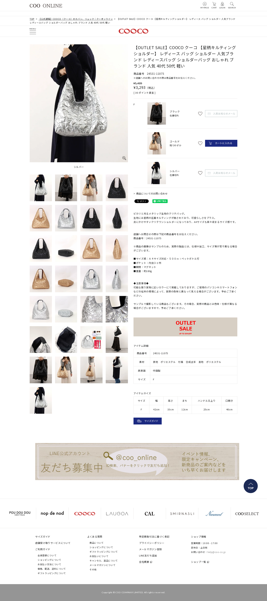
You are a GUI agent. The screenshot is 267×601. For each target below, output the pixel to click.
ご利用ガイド (42, 549)
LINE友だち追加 (148, 555)
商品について (97, 542)
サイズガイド (42, 536)
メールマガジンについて (102, 565)
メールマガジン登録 (150, 549)
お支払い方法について (49, 564)
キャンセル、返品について (104, 560)
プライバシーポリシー (151, 543)
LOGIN (222, 5)
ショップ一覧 (198, 562)
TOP (32, 18)
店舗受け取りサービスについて (53, 543)
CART (214, 5)
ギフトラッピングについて (52, 573)
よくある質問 (94, 536)
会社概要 (144, 562)
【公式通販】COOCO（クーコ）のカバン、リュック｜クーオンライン (76, 18)
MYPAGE (204, 5)
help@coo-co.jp (216, 552)
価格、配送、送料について (52, 568)
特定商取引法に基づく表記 (154, 536)
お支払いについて (99, 556)
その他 (93, 569)
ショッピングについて (49, 559)
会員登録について (47, 555)
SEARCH (232, 5)
